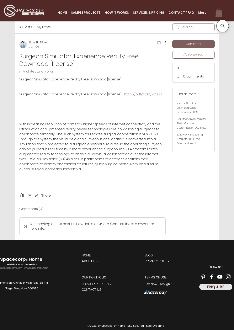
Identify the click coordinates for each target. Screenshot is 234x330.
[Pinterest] (203, 277)
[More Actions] (163, 42)
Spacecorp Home (21, 261)
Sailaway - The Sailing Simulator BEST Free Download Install (190, 139)
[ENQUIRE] (215, 287)
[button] (218, 13)
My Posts (44, 27)
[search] (193, 27)
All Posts (25, 27)
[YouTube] (220, 277)
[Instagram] (228, 277)
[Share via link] (42, 195)
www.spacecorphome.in (36, 268)
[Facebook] (211, 277)
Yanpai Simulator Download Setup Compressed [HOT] (187, 108)
